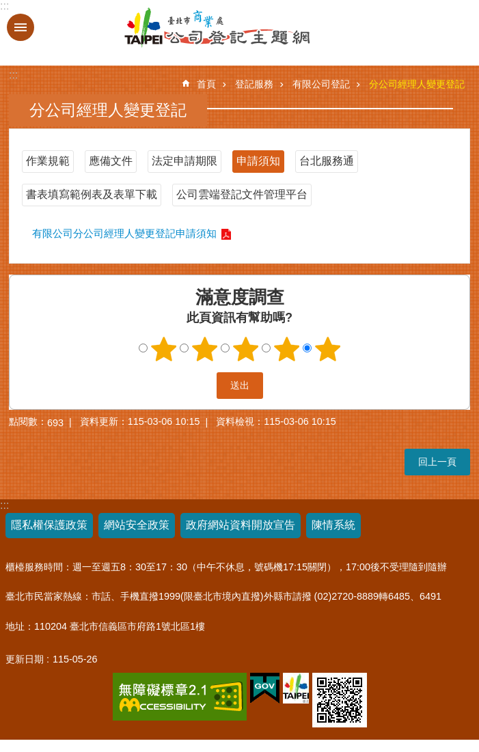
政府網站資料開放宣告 (240, 525)
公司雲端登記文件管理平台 (241, 194)
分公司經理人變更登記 (417, 84)
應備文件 (111, 161)
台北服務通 (326, 161)
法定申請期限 (184, 161)
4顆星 (286, 349)
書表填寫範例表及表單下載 (91, 194)
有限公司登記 (321, 84)
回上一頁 (437, 461)
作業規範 (48, 161)
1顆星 (163, 349)
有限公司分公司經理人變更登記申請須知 (124, 233)
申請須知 (258, 161)
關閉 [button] (20, 27)
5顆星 (327, 349)
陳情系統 (333, 525)
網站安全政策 (136, 525)
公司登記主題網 (179, 28)
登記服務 (254, 84)
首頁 (206, 84)
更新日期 (24, 659)
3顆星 (245, 349)
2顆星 (204, 349)
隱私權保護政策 (49, 525)
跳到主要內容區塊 (7, 7)
